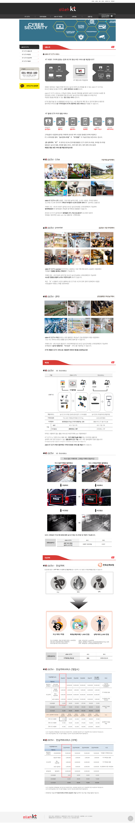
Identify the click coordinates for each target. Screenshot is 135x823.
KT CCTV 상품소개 (27, 51)
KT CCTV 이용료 (26, 61)
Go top (130, 818)
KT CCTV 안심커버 (27, 57)
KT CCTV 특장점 (26, 54)
